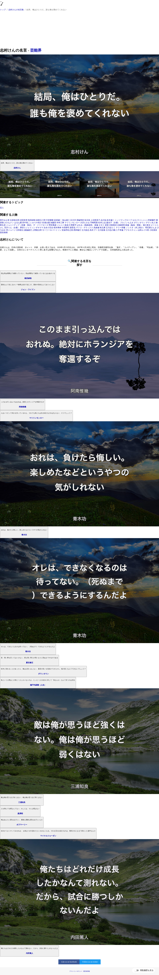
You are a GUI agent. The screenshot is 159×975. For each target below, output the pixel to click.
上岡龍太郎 (37, 230)
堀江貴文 (146, 225)
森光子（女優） (113, 223)
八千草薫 (119, 230)
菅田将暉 (4, 233)
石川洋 (73, 220)
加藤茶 (53, 223)
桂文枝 (87, 220)
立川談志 (85, 230)
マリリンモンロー (72, 223)
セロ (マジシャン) (139, 220)
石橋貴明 (121, 225)
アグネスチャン (130, 230)
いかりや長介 (36, 223)
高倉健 (96, 228)
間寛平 (73, 225)
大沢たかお (85, 223)
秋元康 (102, 228)
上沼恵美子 (95, 220)
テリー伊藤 (120, 228)
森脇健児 (28, 230)
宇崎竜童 (94, 223)
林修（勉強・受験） (133, 225)
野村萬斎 (52, 225)
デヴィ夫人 (150, 223)
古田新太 (20, 230)
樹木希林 (57, 228)
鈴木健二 (110, 220)
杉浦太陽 (46, 223)
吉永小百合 (48, 228)
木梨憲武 (113, 225)
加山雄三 (66, 220)
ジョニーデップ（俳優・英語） (19, 225)
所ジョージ (11, 230)
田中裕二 (26, 223)
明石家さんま (151, 228)
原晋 (107, 225)
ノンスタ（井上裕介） (135, 228)
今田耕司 (65, 228)
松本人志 (102, 223)
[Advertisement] (79, 29)
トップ (3, 10)
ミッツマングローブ (123, 220)
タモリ (101, 225)
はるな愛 (18, 223)
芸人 (2, 208)
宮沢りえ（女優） (11, 228)
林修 (96, 225)
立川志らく (110, 228)
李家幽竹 (152, 220)
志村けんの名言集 (16, 10)
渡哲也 (72, 228)
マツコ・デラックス (84, 228)
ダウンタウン (139, 223)
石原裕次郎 (14, 220)
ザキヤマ (39, 228)
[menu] (1, 1)
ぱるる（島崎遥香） (85, 225)
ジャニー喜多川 (63, 225)
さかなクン (9, 223)
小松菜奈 (153, 230)
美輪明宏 (80, 220)
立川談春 (101, 230)
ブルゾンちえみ (126, 223)
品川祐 (103, 220)
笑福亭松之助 (67, 230)
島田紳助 (32, 220)
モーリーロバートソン (51, 230)
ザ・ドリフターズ (40, 225)
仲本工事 (60, 223)
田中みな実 (4, 220)
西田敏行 (77, 230)
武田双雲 (24, 220)
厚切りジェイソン (27, 228)
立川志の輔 (110, 230)
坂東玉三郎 (41, 220)
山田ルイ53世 (143, 230)
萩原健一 (58, 220)
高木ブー (93, 230)
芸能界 (36, 50)
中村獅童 (50, 220)
